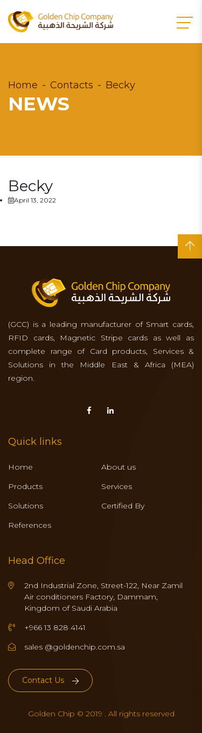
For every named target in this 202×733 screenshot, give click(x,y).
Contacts (71, 85)
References (29, 525)
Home (23, 85)
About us (118, 467)
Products (25, 486)
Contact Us (50, 680)
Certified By (122, 506)
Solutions (25, 506)
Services (116, 486)
